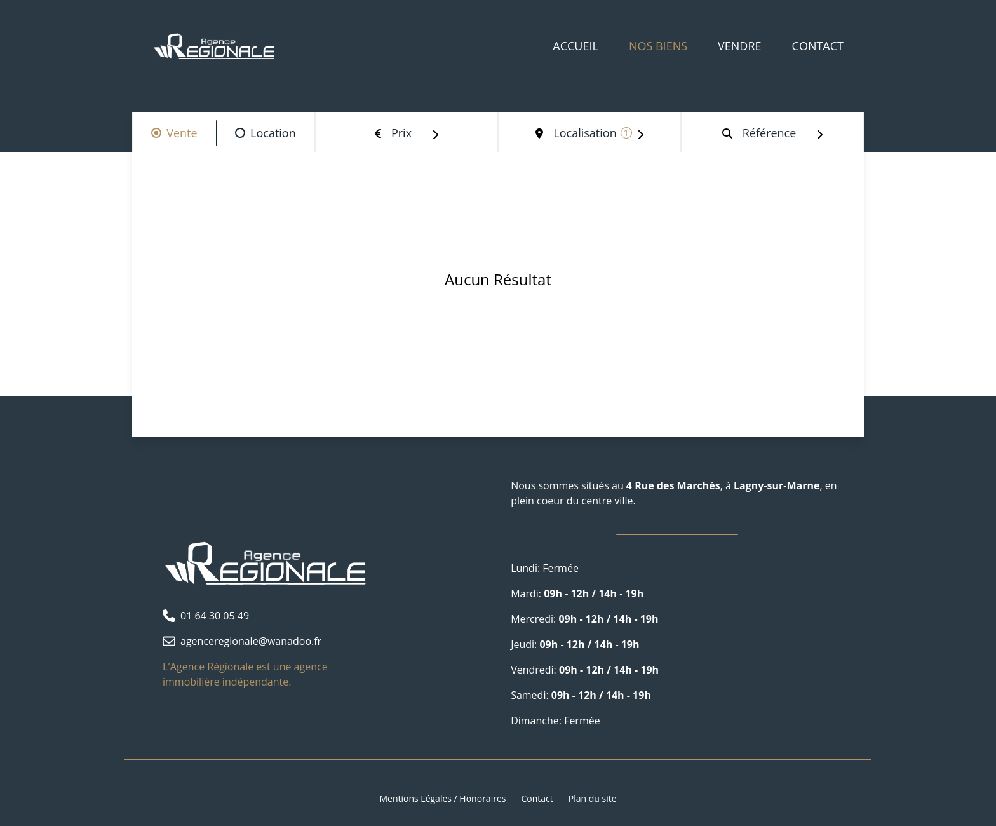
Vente (181, 132)
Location (273, 132)
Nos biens (658, 45)
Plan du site (593, 798)
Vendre (739, 45)
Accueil (575, 45)
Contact (818, 45)
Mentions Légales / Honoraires (442, 798)
